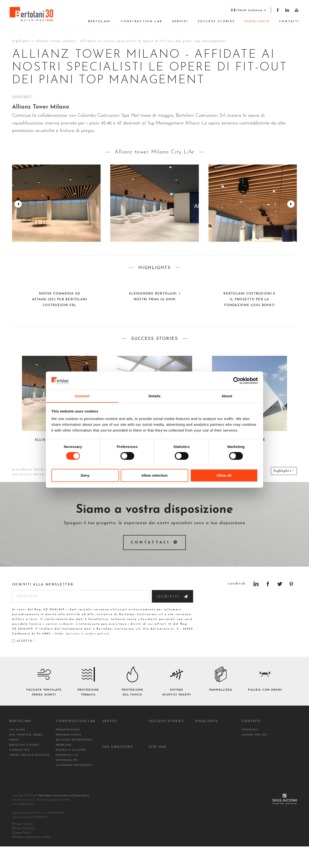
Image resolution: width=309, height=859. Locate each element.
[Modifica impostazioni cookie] (31, 849)
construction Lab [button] (141, 21)
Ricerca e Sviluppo (71, 763)
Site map (157, 759)
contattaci (250, 742)
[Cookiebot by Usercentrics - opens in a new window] (237, 380)
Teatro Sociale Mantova (29, 768)
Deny (85, 476)
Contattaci (150, 542)
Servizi (180, 21)
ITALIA (248, 10)
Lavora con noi (255, 747)
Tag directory (117, 759)
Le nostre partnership (74, 778)
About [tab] (227, 396)
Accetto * (23, 653)
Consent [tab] (82, 396)
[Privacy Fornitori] (23, 840)
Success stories (216, 21)
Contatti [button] (289, 21)
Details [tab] (154, 396)
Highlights (257, 21)
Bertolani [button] (99, 21)
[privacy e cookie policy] (87, 646)
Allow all (224, 476)
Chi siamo (17, 742)
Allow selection (154, 476)
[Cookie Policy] (21, 845)
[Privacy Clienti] (22, 836)
